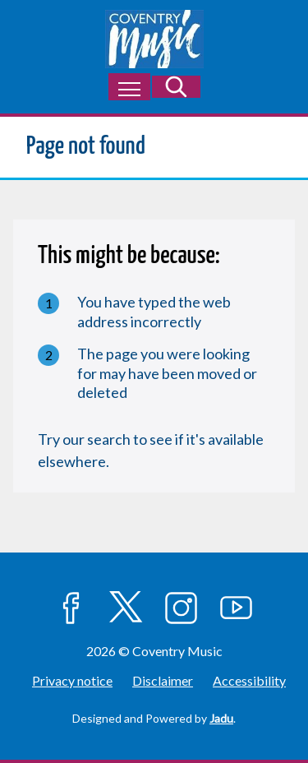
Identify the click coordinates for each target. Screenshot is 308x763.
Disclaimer (162, 680)
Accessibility (249, 680)
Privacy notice (72, 680)
